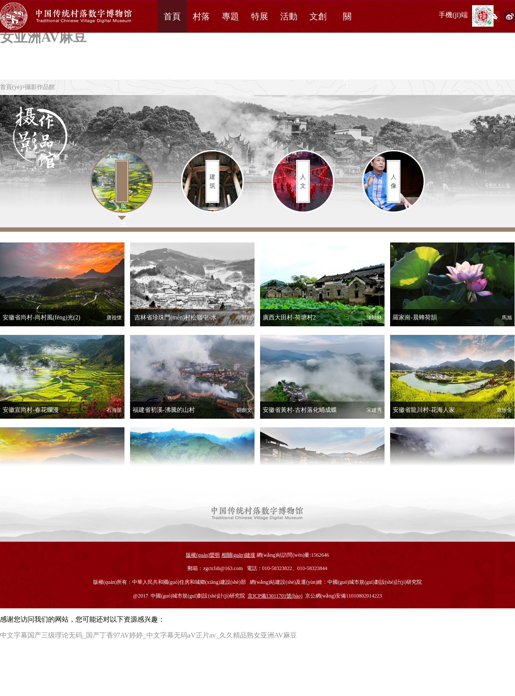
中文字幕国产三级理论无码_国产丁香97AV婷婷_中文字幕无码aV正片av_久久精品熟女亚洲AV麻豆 (148, 635)
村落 (201, 16)
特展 (259, 16)
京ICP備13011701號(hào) (275, 596)
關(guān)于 (347, 50)
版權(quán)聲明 (203, 555)
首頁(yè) (11, 87)
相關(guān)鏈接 (238, 555)
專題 (230, 16)
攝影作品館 (40, 87)
